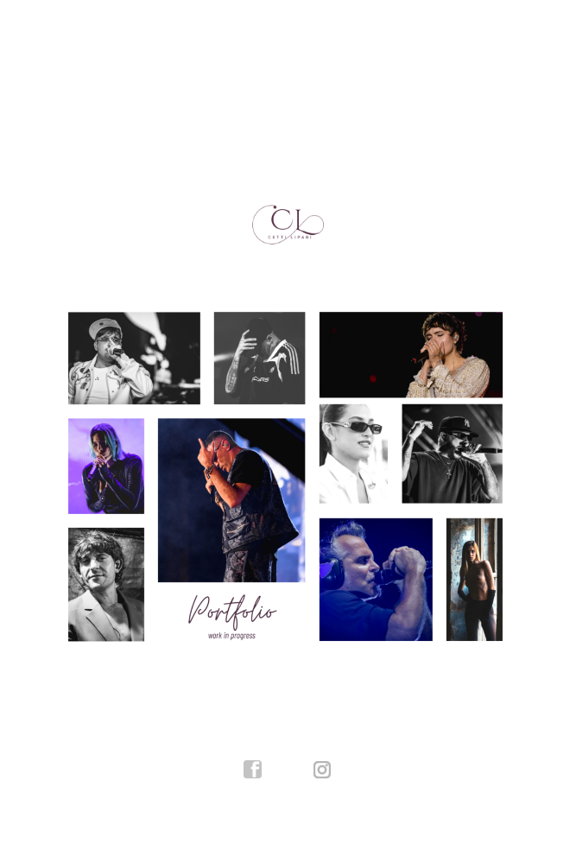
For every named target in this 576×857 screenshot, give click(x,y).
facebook (253, 769)
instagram (322, 769)
